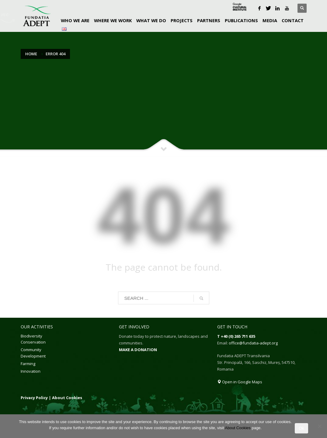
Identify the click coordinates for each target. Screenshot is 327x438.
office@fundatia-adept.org (253, 343)
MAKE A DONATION (138, 349)
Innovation (30, 371)
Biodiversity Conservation (33, 339)
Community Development (33, 353)
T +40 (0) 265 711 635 (236, 336)
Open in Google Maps (239, 382)
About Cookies (67, 397)
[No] (319, 426)
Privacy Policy (34, 397)
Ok (301, 428)
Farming (28, 363)
